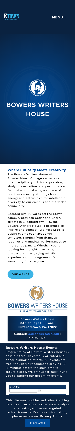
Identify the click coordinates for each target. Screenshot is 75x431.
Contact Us (20, 274)
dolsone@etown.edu (43, 334)
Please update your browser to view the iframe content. (37, 389)
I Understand (37, 423)
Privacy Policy (51, 416)
